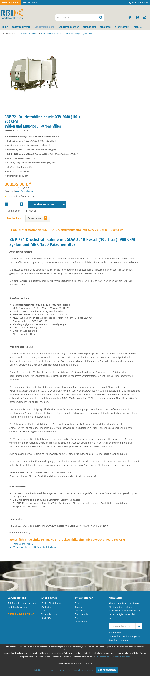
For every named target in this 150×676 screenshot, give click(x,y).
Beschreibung (14, 218)
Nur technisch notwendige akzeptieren (76, 670)
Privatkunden (30, 2)
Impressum (81, 621)
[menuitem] (79, 17)
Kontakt (45, 610)
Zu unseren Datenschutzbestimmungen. (113, 656)
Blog (77, 603)
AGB (77, 617)
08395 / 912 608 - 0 (21, 614)
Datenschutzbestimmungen (123, 636)
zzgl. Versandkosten (24, 191)
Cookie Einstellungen (52, 603)
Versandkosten (49, 614)
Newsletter (80, 610)
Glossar (79, 606)
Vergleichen (12, 210)
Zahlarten (46, 606)
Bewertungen (37, 218)
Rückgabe (46, 617)
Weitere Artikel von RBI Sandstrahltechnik (32, 547)
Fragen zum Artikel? (21, 543)
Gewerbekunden (10, 2)
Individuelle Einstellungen (45, 670)
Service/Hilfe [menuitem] (137, 2)
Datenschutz (81, 614)
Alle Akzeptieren (107, 669)
